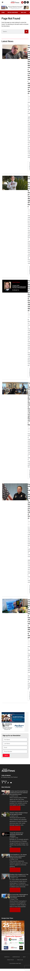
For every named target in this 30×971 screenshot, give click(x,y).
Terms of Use (20, 959)
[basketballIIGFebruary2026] (13, 731)
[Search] (26, 31)
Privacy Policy (10, 959)
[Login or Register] (25, 2)
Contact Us (6, 956)
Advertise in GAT (16, 956)
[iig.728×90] (15, 8)
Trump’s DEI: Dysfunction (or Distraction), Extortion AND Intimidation (16, 834)
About (24, 956)
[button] (2, 2)
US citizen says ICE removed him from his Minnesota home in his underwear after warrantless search (19, 792)
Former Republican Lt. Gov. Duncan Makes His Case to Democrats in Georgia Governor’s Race (18, 856)
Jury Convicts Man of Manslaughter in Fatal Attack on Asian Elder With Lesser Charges (19, 896)
